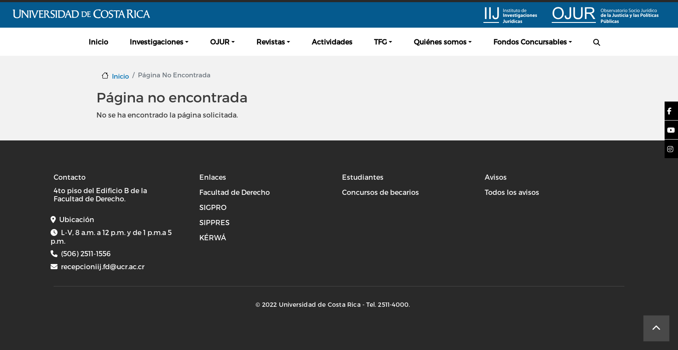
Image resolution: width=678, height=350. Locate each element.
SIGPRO (213, 207)
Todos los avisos (512, 192)
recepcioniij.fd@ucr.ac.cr (102, 266)
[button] (669, 111)
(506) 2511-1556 (86, 253)
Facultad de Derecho (234, 192)
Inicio (98, 42)
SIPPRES (214, 222)
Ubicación (76, 219)
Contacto (70, 177)
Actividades (332, 42)
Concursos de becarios (380, 192)
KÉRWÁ (212, 237)
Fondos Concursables (530, 42)
